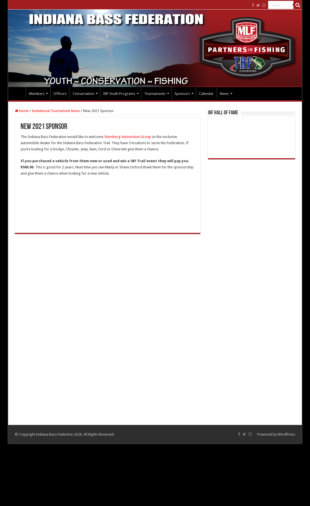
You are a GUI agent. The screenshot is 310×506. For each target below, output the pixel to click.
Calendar (206, 94)
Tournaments (155, 94)
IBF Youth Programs (119, 94)
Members (36, 94)
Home (18, 93)
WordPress (286, 434)
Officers (60, 94)
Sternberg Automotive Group (127, 137)
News (224, 94)
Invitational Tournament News (56, 111)
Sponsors (182, 94)
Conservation (83, 94)
